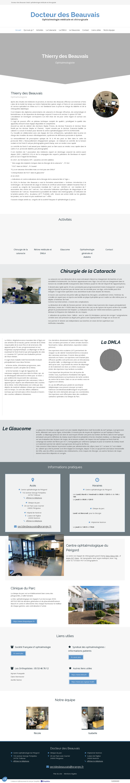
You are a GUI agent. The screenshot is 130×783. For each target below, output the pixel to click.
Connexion (115, 781)
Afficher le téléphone (34, 498)
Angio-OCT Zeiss (72, 558)
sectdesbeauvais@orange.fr (34, 526)
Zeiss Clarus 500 (112, 556)
